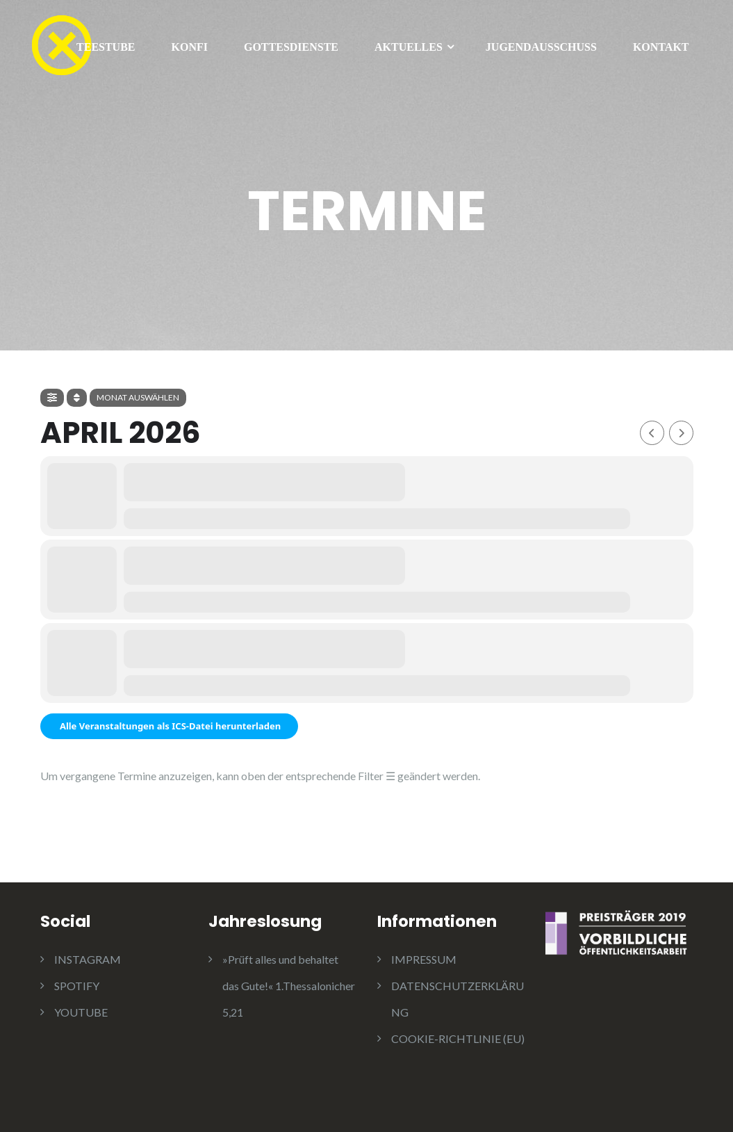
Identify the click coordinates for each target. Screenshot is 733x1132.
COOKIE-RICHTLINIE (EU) (458, 1038)
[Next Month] (681, 433)
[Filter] (52, 398)
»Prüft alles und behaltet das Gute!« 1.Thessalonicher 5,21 (288, 986)
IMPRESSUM (423, 959)
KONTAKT (661, 47)
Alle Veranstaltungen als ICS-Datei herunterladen (169, 726)
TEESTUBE (105, 47)
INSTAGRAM (87, 959)
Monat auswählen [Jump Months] (138, 397)
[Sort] (77, 398)
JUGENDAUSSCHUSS (541, 47)
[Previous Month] (652, 433)
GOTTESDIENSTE (291, 47)
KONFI (190, 47)
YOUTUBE (81, 1012)
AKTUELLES (408, 47)
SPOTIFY (76, 985)
